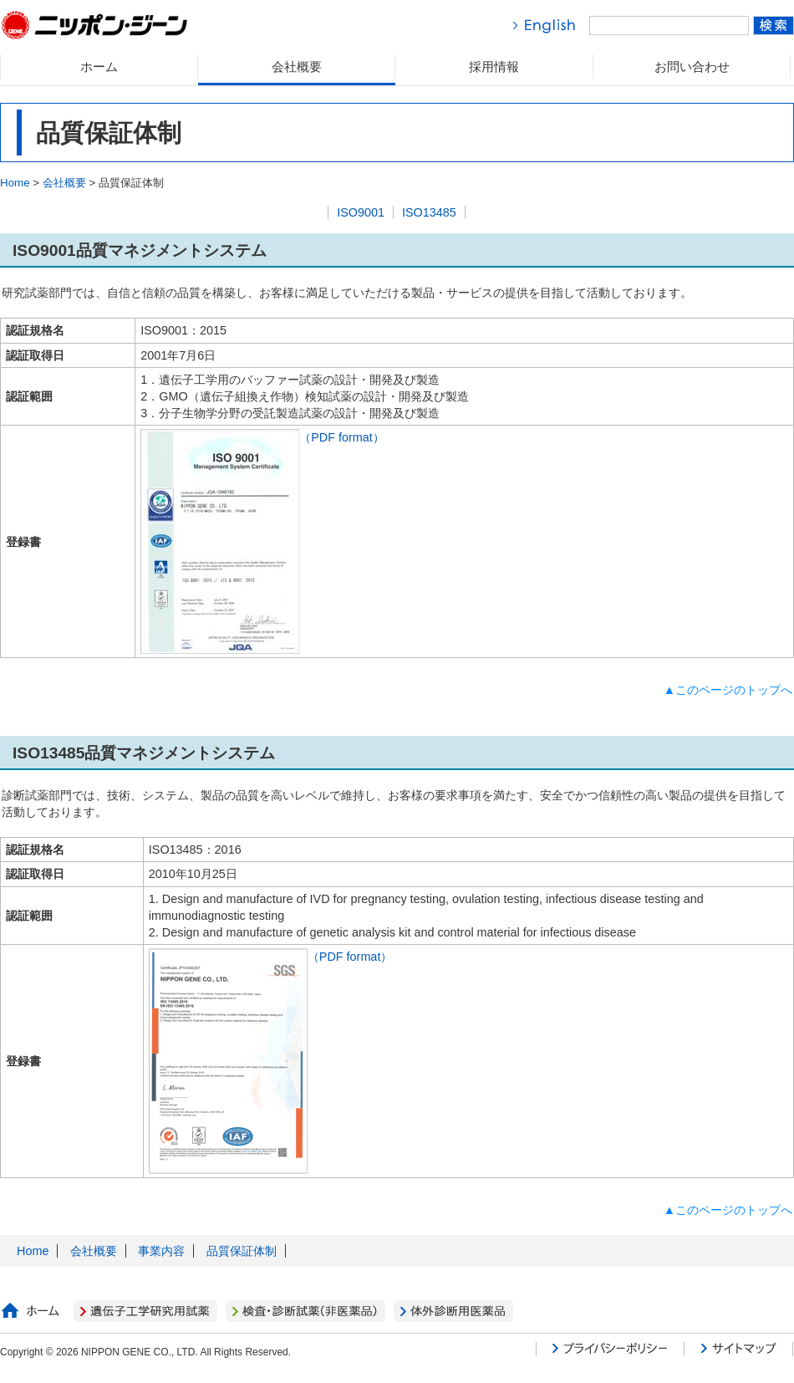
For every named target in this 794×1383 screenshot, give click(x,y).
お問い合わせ (692, 66)
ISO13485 (429, 212)
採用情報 (494, 66)
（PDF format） (262, 437)
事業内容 (161, 1251)
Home (15, 182)
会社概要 (297, 66)
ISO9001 (360, 212)
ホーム (99, 66)
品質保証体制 (241, 1251)
